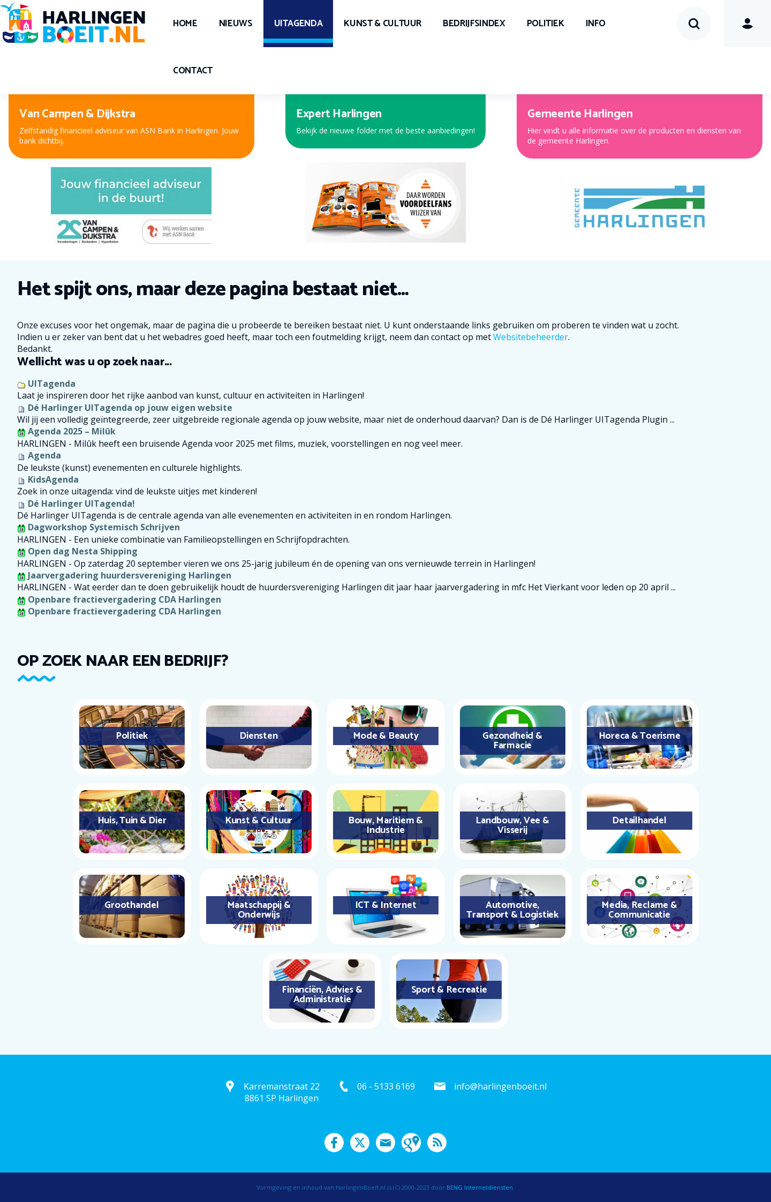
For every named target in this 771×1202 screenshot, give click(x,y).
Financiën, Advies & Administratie (322, 995)
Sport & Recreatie (449, 990)
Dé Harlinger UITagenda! (81, 503)
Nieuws (236, 23)
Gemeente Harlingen (580, 114)
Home (185, 23)
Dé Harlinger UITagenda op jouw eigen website (130, 408)
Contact (193, 70)
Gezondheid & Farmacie (512, 741)
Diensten (258, 736)
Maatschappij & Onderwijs (259, 910)
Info (596, 23)
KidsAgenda (53, 479)
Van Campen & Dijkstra (77, 114)
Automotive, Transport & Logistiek (512, 910)
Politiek (545, 23)
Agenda (44, 455)
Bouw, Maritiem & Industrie (385, 825)
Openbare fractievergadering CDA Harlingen (124, 599)
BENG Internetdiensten (480, 1187)
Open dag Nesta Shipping (83, 551)
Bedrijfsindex (474, 23)
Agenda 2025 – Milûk (72, 431)
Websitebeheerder (530, 337)
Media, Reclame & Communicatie (639, 910)
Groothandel (131, 905)
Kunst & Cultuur (382, 23)
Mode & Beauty (386, 736)
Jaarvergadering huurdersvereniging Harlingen (129, 575)
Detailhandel (639, 821)
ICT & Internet (386, 905)
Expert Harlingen (339, 114)
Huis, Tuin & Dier (132, 821)
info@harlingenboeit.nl (500, 1086)
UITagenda (298, 23)
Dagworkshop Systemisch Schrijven (104, 527)
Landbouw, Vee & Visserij (512, 825)
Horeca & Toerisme (640, 736)
